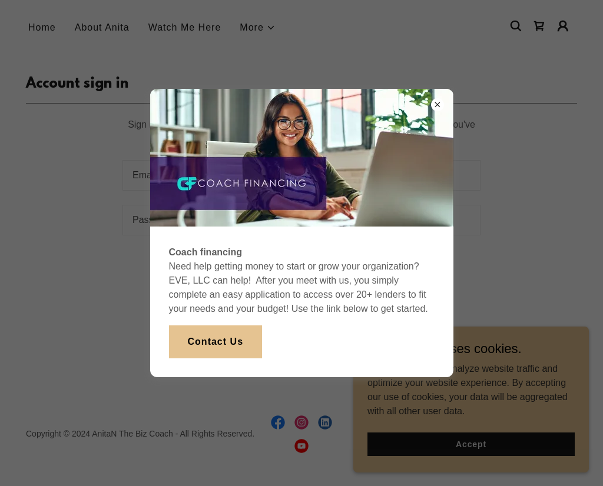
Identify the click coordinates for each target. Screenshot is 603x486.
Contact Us (216, 342)
